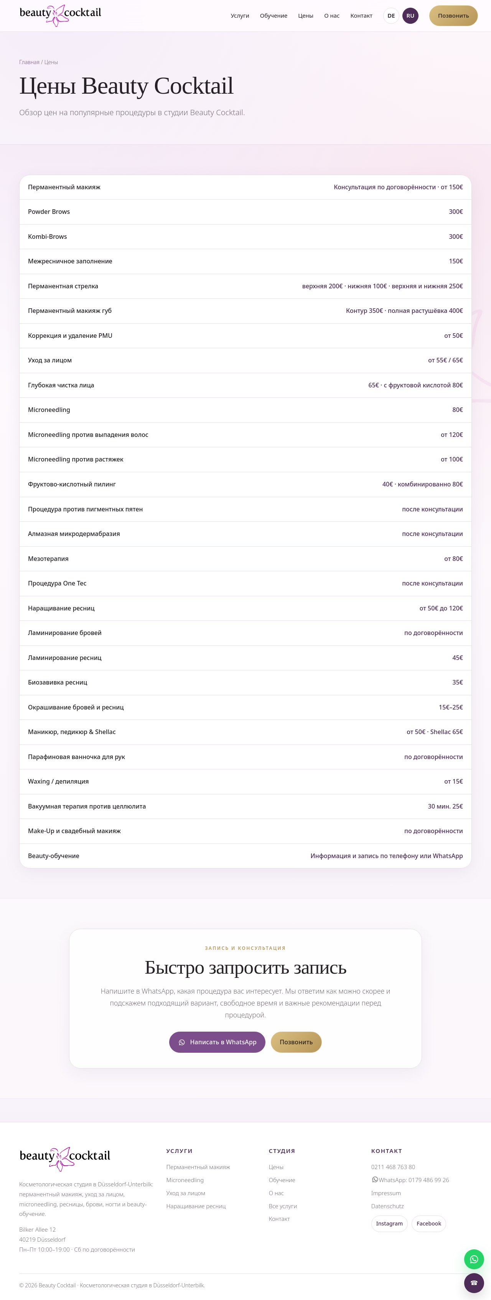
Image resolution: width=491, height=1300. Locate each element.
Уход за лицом (185, 1193)
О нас (331, 15)
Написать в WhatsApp (217, 1042)
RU (411, 15)
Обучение (273, 15)
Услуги (240, 15)
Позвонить (453, 15)
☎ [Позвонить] (474, 1282)
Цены (305, 15)
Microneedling (185, 1180)
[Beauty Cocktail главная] (60, 16)
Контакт (361, 15)
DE (391, 15)
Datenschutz (387, 1206)
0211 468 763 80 (393, 1167)
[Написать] (474, 1259)
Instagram (389, 1223)
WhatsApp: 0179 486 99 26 (410, 1180)
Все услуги (283, 1206)
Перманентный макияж (198, 1167)
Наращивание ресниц (196, 1206)
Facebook (429, 1223)
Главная (29, 62)
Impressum (386, 1193)
